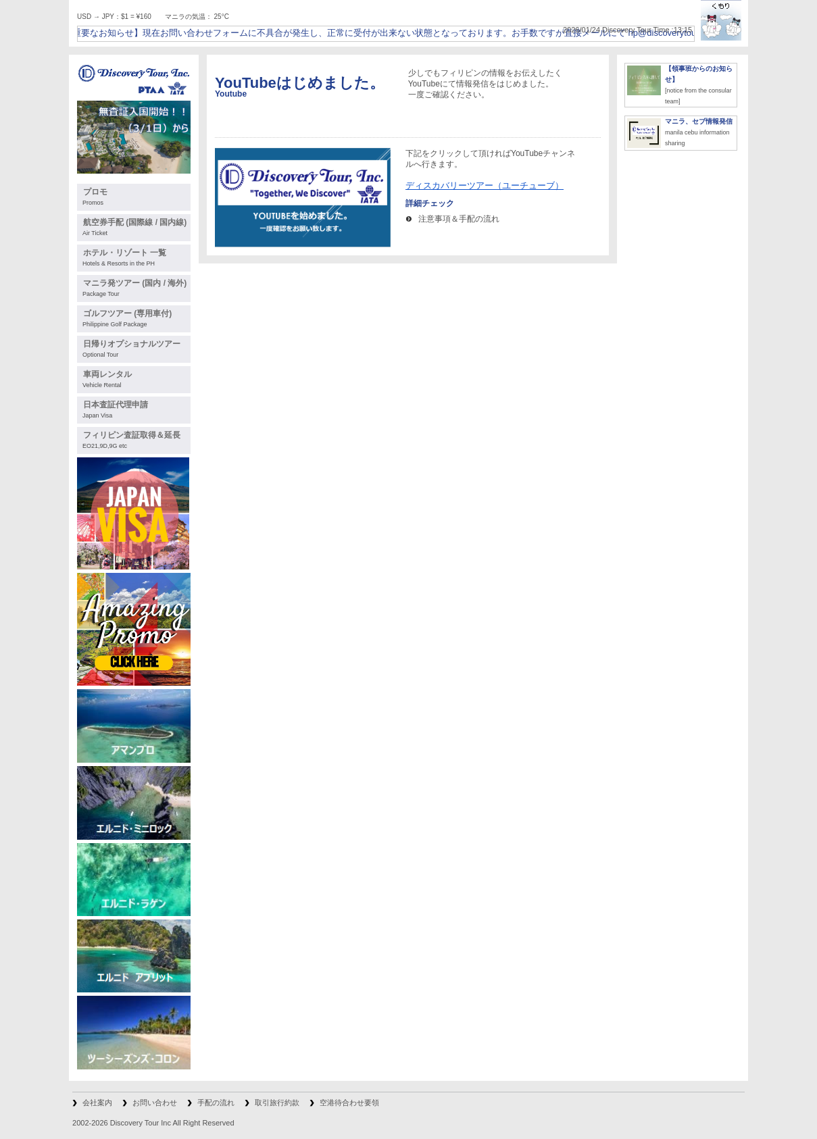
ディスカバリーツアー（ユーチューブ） (484, 185)
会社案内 (97, 1102)
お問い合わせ (154, 1102)
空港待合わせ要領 (349, 1102)
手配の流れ (215, 1102)
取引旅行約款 (277, 1102)
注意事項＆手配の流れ (458, 219)
